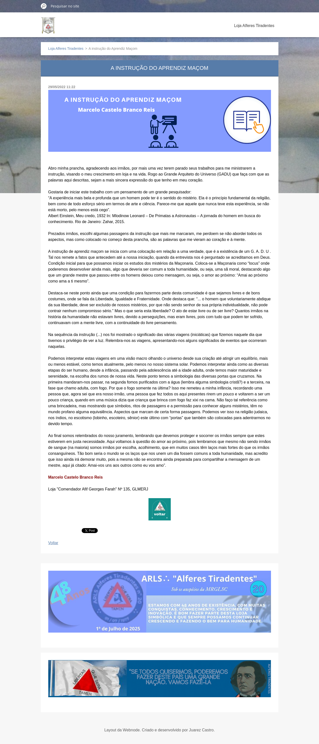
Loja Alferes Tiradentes (254, 26)
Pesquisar (44, 5)
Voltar (53, 543)
